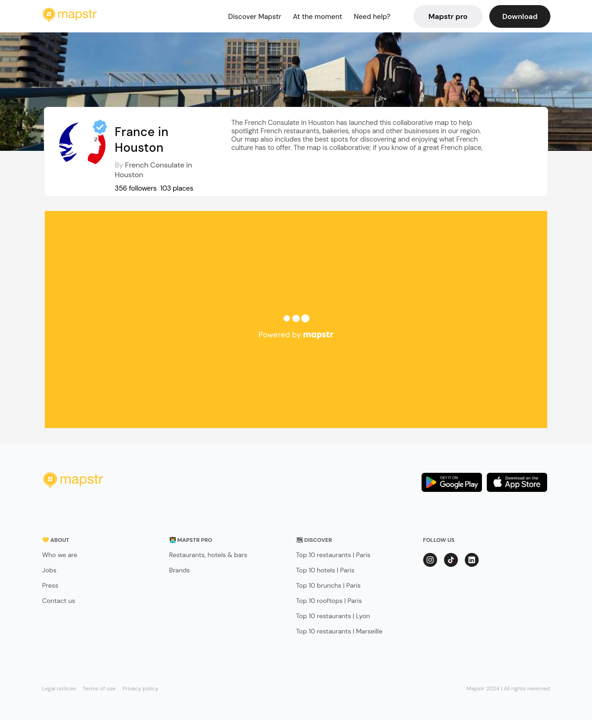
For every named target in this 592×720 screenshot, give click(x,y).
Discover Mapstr (254, 16)
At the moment (317, 16)
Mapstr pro (448, 16)
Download (519, 16)
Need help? (372, 16)
